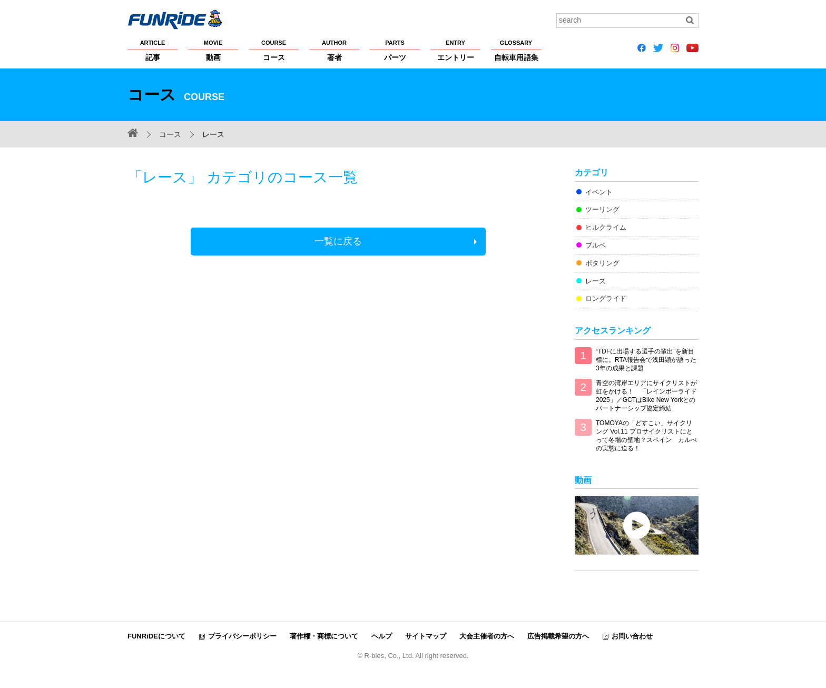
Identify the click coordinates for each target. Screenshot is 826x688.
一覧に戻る (338, 241)
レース (595, 281)
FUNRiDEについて (156, 636)
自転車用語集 (516, 50)
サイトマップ (425, 636)
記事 (152, 50)
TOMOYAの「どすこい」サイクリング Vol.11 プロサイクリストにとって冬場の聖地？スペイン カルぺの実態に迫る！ (646, 435)
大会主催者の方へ (486, 636)
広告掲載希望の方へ (558, 636)
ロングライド (605, 298)
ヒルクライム (605, 227)
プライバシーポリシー (242, 636)
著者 (334, 50)
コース (274, 50)
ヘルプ (381, 636)
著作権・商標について (324, 636)
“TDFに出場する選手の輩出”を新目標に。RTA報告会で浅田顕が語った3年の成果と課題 (646, 360)
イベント (599, 192)
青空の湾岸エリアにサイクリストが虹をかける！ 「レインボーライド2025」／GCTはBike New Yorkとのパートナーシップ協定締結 (646, 395)
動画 (213, 50)
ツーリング (602, 209)
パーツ (395, 50)
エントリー (455, 50)
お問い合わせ (632, 636)
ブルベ (595, 245)
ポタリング (602, 263)
